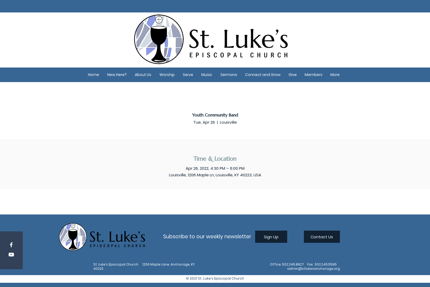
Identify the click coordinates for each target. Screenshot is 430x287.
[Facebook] (11, 244)
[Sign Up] (271, 237)
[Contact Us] (322, 237)
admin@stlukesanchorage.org (313, 268)
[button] (117, 75)
